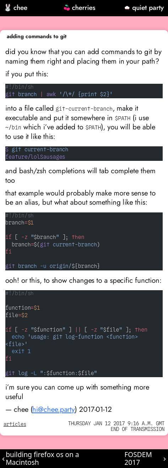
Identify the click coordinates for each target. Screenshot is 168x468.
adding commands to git (37, 36)
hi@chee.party (53, 409)
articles (15, 424)
